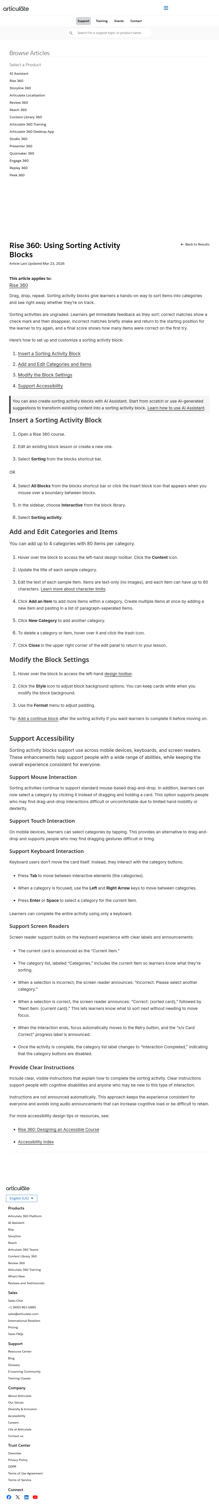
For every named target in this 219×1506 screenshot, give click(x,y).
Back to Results (195, 244)
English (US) (23, 1199)
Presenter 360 (21, 146)
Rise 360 (16, 81)
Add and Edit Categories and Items (55, 364)
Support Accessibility (40, 386)
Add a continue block (38, 718)
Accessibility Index (36, 1141)
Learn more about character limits (73, 589)
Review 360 (19, 102)
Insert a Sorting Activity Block (49, 353)
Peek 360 (17, 175)
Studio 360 (18, 139)
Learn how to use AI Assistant (175, 408)
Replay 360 (19, 168)
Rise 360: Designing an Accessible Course (58, 1129)
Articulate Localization (27, 95)
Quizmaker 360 (22, 153)
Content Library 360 (26, 117)
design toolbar (118, 673)
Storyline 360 (20, 88)
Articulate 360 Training (28, 124)
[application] (207, 1494)
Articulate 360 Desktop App (32, 131)
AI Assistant (19, 73)
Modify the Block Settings (45, 375)
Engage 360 (19, 160)
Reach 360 (18, 110)
